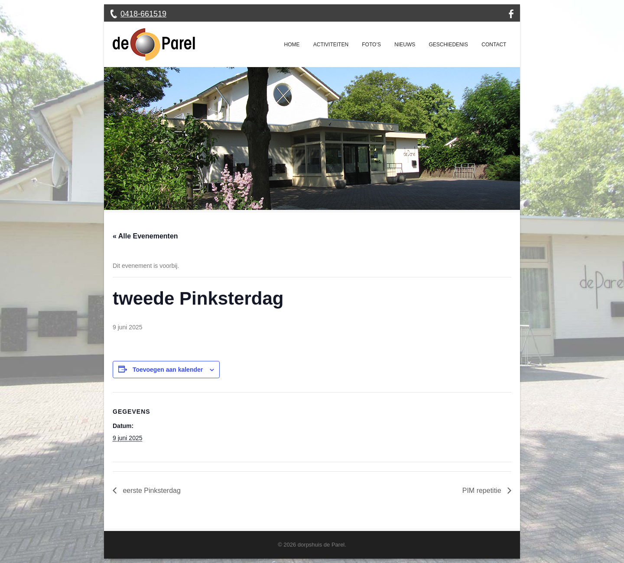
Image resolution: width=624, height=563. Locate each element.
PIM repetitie (482, 490)
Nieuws (404, 45)
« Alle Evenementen (145, 236)
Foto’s (371, 45)
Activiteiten (330, 45)
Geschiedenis (448, 45)
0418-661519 (143, 14)
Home (292, 45)
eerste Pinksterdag (151, 490)
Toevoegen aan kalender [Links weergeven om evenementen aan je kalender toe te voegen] (168, 369)
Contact (493, 45)
